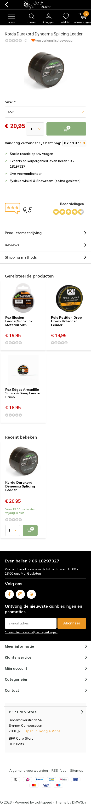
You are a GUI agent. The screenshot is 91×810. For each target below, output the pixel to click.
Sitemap (77, 770)
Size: (10, 102)
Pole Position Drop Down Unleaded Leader (66, 321)
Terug (6, 5)
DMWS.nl (79, 802)
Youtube (31, 593)
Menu (11, 18)
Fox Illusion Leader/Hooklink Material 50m (19, 321)
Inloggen (48, 18)
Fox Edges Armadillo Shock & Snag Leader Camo (23, 393)
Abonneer (71, 623)
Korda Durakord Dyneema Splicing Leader (20, 486)
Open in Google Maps (42, 731)
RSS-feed (59, 770)
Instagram (20, 593)
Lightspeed (43, 802)
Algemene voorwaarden (28, 770)
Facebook (9, 593)
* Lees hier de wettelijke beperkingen (31, 632)
